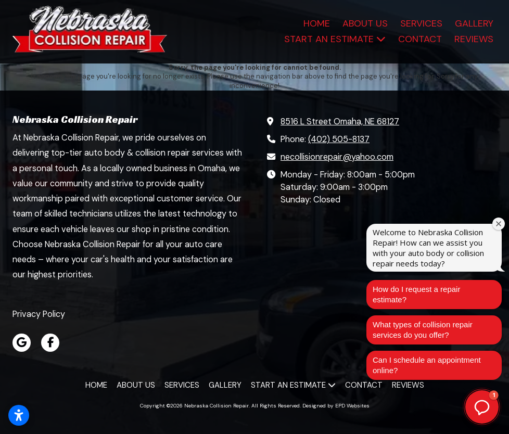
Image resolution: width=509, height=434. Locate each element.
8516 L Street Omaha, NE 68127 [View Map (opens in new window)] (340, 121)
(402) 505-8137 (339, 139)
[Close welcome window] (498, 224)
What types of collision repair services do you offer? (423, 329)
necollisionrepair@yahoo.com (337, 156)
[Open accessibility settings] (18, 415)
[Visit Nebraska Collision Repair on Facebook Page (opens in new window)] (50, 343)
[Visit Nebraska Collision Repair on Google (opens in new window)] (21, 343)
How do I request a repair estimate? (416, 294)
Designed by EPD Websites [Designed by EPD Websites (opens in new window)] (336, 405)
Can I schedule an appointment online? (427, 365)
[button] (482, 407)
